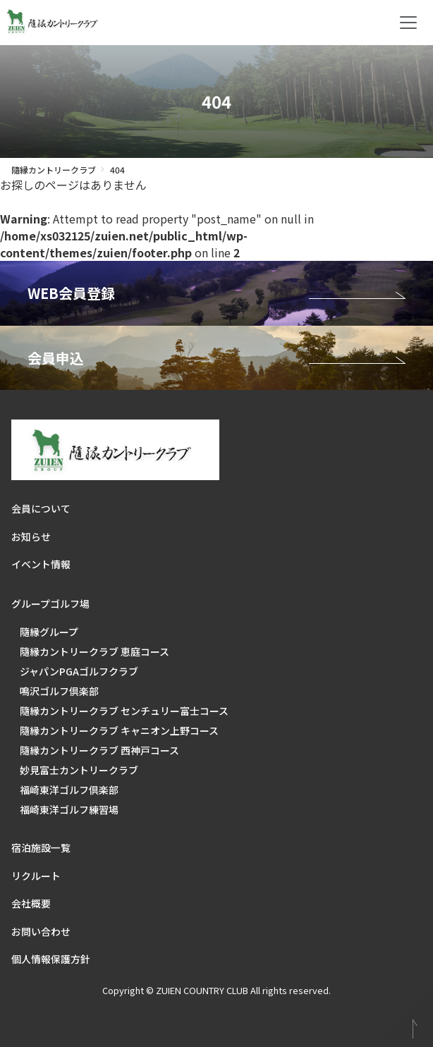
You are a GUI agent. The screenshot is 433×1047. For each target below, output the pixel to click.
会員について (41, 508)
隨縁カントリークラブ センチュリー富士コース (124, 711)
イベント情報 (41, 564)
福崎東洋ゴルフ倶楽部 (69, 790)
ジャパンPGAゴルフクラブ (79, 671)
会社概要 (31, 903)
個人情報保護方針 (50, 959)
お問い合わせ (41, 931)
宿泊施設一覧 (41, 847)
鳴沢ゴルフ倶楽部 (59, 691)
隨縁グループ (49, 632)
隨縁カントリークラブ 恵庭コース (94, 651)
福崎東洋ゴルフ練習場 (69, 809)
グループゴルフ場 (50, 603)
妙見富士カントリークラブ (79, 770)
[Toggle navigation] (408, 22)
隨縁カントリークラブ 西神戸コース (99, 750)
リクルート (36, 876)
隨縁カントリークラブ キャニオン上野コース (119, 730)
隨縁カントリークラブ (53, 170)
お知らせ (31, 536)
